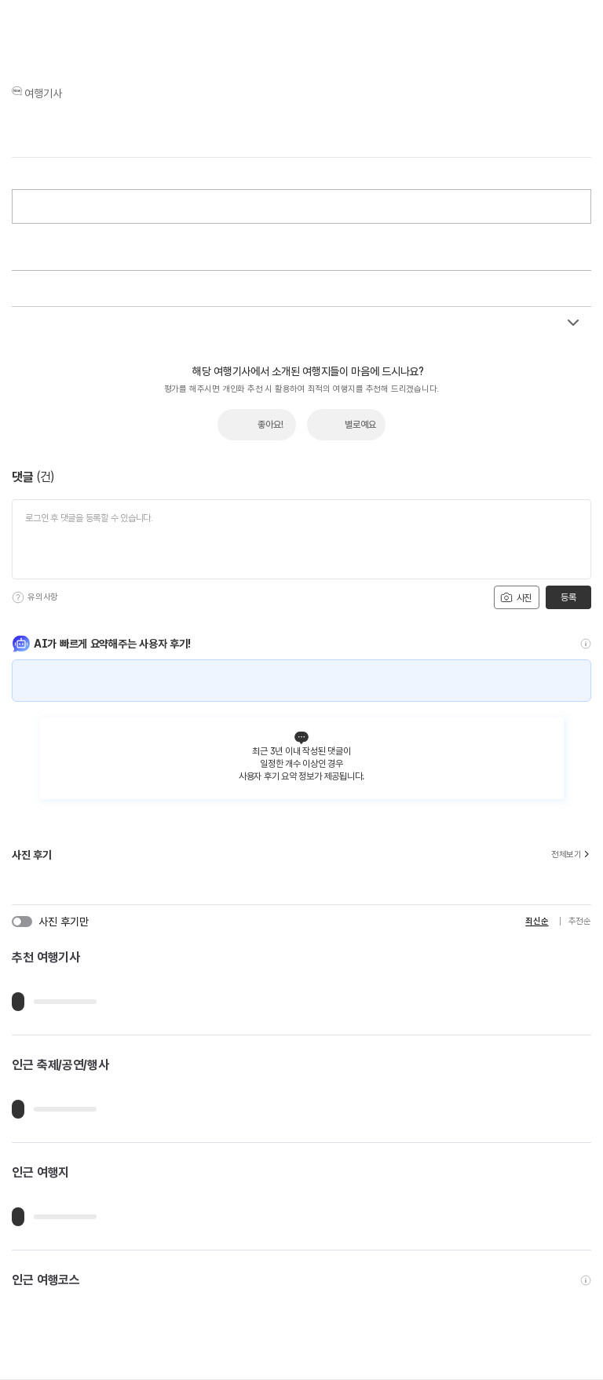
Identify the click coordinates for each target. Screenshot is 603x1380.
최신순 (536, 921)
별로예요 (360, 424)
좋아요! (270, 424)
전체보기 (571, 855)
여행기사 (43, 93)
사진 (516, 597)
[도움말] (18, 597)
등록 (568, 597)
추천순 (579, 921)
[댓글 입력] (301, 539)
